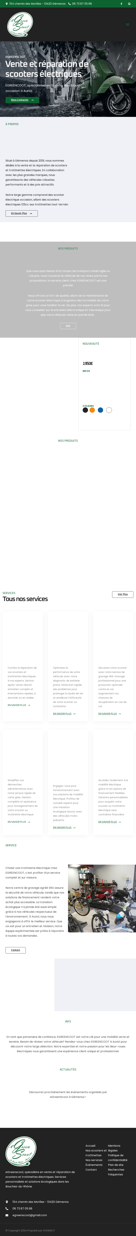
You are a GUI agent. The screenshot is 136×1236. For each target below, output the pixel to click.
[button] (128, 24)
